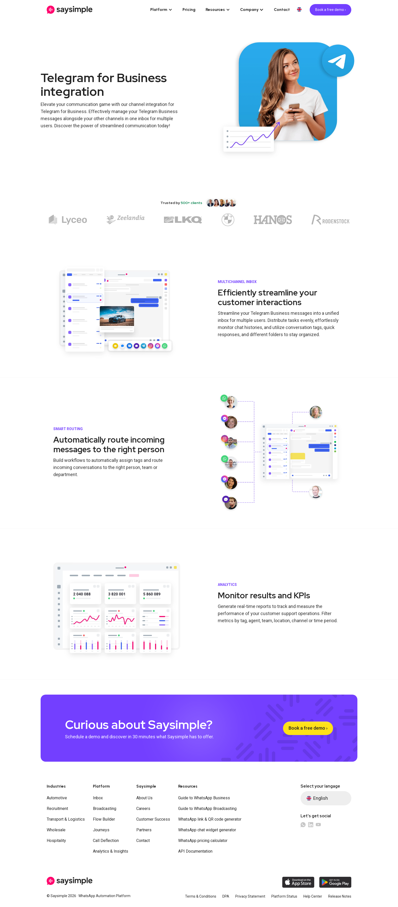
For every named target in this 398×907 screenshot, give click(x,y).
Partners (144, 829)
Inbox (98, 797)
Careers (143, 808)
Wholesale (56, 829)
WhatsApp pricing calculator (202, 840)
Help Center (312, 896)
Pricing (189, 9)
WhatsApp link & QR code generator (209, 819)
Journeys (101, 829)
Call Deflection (106, 840)
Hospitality (56, 840)
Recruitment (57, 808)
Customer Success (153, 819)
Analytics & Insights (110, 851)
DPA (225, 896)
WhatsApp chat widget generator (207, 829)
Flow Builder (104, 819)
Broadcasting (104, 808)
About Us (144, 797)
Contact (282, 9)
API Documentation (195, 851)
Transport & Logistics (66, 819)
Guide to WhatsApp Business (204, 797)
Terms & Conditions (200, 896)
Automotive (57, 797)
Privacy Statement (250, 896)
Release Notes (339, 896)
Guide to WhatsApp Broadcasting (207, 808)
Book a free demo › (330, 10)
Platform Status (284, 896)
